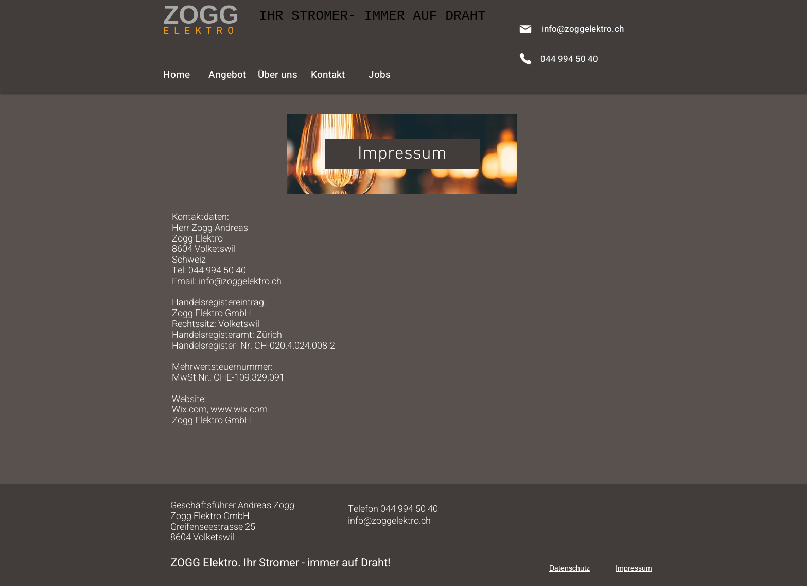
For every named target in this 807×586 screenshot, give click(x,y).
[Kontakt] (328, 74)
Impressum (634, 568)
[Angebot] (227, 74)
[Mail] (525, 29)
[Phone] (525, 58)
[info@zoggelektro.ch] (583, 29)
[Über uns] (277, 74)
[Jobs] (379, 74)
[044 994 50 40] (569, 59)
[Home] (176, 74)
